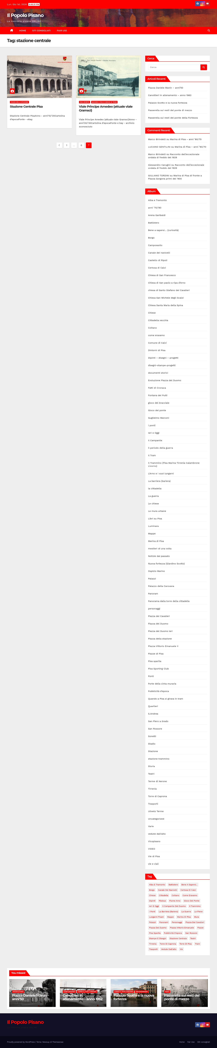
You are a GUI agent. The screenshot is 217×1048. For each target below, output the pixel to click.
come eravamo (156, 335)
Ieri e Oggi (153, 433)
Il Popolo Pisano (25, 15)
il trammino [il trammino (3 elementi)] (195, 906)
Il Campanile (155, 440)
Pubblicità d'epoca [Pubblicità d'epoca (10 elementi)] (173, 933)
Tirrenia (152, 788)
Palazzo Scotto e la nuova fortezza (167, 102)
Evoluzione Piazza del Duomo (164, 380)
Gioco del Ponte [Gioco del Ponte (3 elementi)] (191, 901)
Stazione (153, 751)
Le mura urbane (157, 511)
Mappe (152, 533)
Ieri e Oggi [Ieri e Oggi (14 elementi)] (154, 906)
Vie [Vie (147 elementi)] (181, 949)
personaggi (154, 608)
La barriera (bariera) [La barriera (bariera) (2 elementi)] (168, 911)
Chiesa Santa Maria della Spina (165, 305)
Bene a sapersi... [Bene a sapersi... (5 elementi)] (189, 884)
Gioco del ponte (157, 410)
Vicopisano (154, 841)
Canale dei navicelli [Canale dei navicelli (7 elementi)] (167, 890)
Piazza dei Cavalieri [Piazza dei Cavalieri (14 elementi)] (194, 922)
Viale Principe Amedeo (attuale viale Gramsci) (106, 108)
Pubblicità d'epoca (158, 691)
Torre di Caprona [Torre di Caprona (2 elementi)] (168, 944)
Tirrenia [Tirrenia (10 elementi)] (152, 944)
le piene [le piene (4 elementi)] (198, 911)
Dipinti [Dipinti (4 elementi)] (152, 901)
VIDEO (151, 848)
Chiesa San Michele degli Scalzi (166, 297)
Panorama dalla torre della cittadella (168, 601)
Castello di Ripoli (157, 260)
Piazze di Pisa (155, 653)
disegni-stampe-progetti (161, 365)
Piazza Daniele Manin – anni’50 (165, 87)
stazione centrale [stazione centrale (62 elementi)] (178, 938)
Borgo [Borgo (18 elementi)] (152, 890)
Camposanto (155, 245)
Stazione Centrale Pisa (26, 106)
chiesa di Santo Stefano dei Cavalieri (169, 290)
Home (22, 30)
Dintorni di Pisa (156, 350)
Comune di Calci (157, 342)
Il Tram (152, 455)
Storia (151, 766)
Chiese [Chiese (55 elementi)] (152, 895)
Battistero (153, 222)
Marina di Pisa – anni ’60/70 (185, 139)
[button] (209, 30)
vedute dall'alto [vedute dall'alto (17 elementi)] (168, 949)
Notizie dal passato (159, 556)
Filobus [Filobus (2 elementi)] (162, 901)
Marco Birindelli (157, 139)
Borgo (151, 237)
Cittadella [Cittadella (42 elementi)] (163, 895)
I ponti (151, 425)
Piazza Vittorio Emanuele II (163, 646)
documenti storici (158, 372)
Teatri (151, 773)
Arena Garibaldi (156, 215)
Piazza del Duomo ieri (160, 631)
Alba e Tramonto (157, 200)
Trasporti (153, 803)
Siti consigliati (41, 30)
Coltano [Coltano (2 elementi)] (175, 895)
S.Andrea (153, 713)
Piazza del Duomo (158, 623)
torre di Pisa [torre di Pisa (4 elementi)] (186, 944)
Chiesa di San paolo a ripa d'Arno (166, 282)
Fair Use (62, 30)
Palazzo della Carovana (161, 586)
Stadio (151, 743)
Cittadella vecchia (158, 320)
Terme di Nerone (157, 781)
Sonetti (152, 736)
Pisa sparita (84, 102)
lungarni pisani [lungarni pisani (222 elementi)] (156, 917)
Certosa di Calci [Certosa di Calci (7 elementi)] (188, 890)
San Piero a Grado (158, 721)
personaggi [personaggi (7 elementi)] (177, 922)
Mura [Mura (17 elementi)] (196, 917)
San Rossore (155, 728)
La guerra (153, 496)
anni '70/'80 (154, 207)
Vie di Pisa (154, 856)
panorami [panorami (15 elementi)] (163, 922)
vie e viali (153, 863)
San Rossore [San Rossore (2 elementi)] (191, 933)
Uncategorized (156, 818)
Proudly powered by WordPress (21, 1042)
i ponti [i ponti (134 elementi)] (152, 911)
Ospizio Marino (156, 571)
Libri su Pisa (155, 518)
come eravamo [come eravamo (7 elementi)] (190, 895)
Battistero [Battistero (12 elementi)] (173, 884)
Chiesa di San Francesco (162, 275)
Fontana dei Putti (157, 395)
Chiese (152, 312)
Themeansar (57, 1042)
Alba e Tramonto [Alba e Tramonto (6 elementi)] (157, 884)
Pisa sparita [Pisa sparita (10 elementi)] (154, 933)
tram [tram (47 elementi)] (197, 944)
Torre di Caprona (157, 796)
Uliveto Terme (156, 811)
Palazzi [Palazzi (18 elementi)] (152, 922)
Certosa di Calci (157, 267)
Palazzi (152, 578)
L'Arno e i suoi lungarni (161, 473)
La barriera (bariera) (159, 481)
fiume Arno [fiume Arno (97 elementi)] (174, 901)
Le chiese (153, 503)
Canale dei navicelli (159, 252)
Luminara (153, 526)
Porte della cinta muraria (162, 683)
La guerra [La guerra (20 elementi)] (186, 911)
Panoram (153, 593)
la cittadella (154, 488)
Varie (151, 826)
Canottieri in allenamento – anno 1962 (169, 95)
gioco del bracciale (158, 402)
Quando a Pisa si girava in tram (104, 102)
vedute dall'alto (157, 833)
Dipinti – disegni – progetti (163, 357)
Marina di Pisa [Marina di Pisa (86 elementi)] (184, 917)
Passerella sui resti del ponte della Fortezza (173, 117)
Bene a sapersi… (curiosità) (163, 230)
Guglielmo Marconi (158, 418)
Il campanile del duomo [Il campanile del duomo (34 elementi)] (174, 906)
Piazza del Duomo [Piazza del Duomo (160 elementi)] (157, 927)
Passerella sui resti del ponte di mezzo (170, 110)
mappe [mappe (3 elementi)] (170, 917)
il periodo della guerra (160, 448)
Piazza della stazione (19, 102)
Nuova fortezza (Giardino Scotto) (166, 563)
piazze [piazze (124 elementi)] (200, 927)
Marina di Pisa (156, 541)
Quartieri (153, 706)
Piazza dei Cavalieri (159, 616)
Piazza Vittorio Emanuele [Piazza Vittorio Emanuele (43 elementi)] (182, 927)
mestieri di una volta (159, 548)
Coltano (152, 327)
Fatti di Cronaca (157, 387)
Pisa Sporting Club (158, 668)
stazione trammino (158, 758)
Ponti (151, 676)
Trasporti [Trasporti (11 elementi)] (153, 949)
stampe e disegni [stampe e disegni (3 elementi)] (157, 938)
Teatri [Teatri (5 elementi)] (193, 938)
